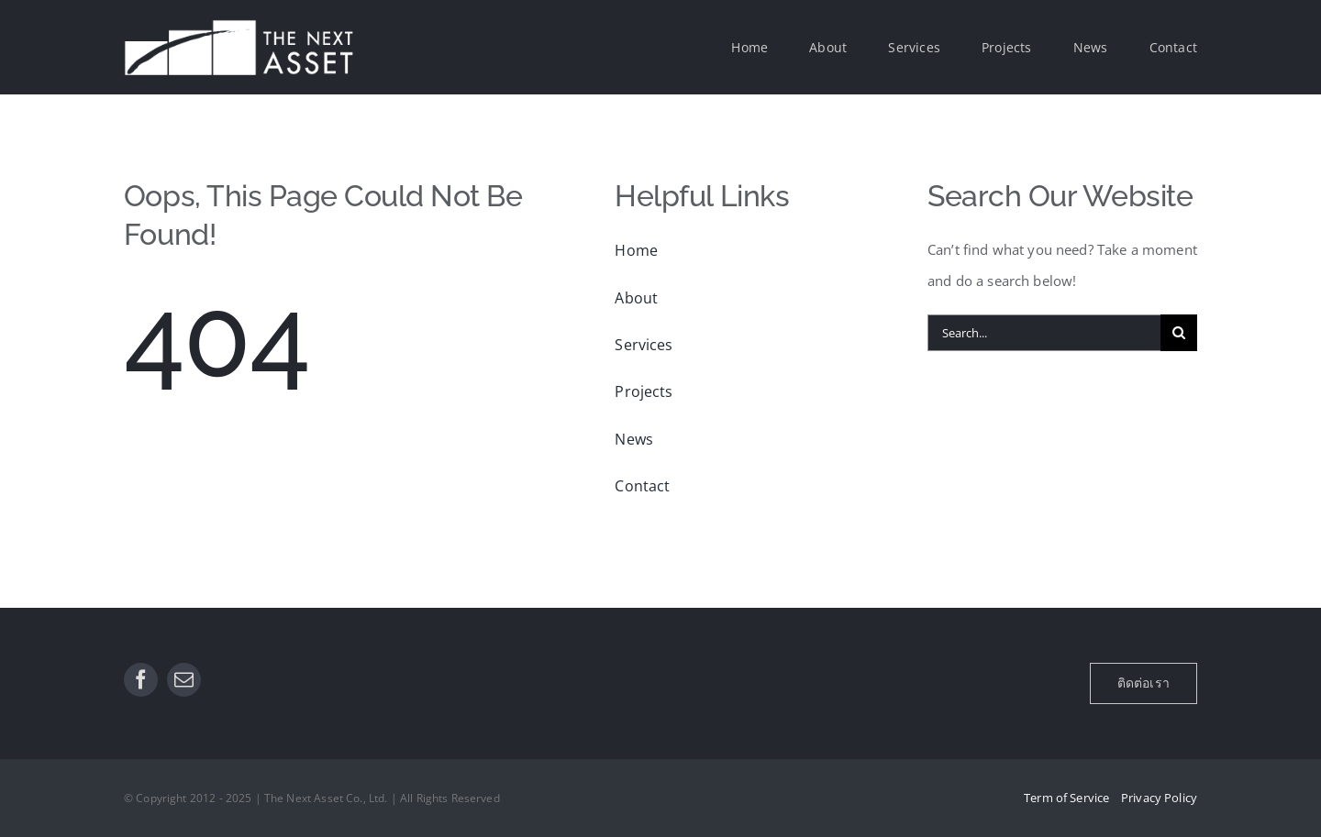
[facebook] (141, 680)
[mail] (184, 680)
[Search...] (1043, 332)
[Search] (1178, 332)
